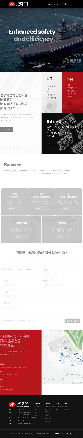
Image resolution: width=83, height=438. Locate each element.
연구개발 (47, 421)
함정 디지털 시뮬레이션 (48, 410)
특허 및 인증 (38, 412)
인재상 (66, 407)
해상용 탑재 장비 (49, 407)
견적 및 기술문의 (59, 407)
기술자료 (57, 409)
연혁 (36, 409)
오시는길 (37, 418)
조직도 (37, 415)
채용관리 (66, 409)
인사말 (37, 407)
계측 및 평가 (48, 419)
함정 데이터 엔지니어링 (48, 415)
